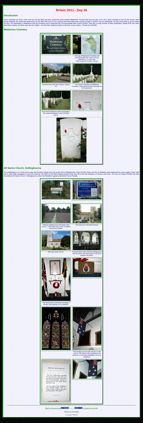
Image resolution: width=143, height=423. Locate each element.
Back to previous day (53, 408)
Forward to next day (90, 408)
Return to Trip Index (71, 412)
